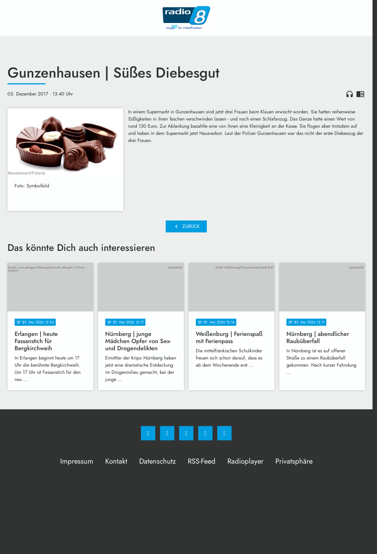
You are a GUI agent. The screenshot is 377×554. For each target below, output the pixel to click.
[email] (224, 433)
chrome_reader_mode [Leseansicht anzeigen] (360, 94)
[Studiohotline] (205, 433)
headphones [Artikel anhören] (349, 94)
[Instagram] (167, 433)
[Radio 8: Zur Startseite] (186, 18)
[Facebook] (148, 433)
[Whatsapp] (186, 433)
